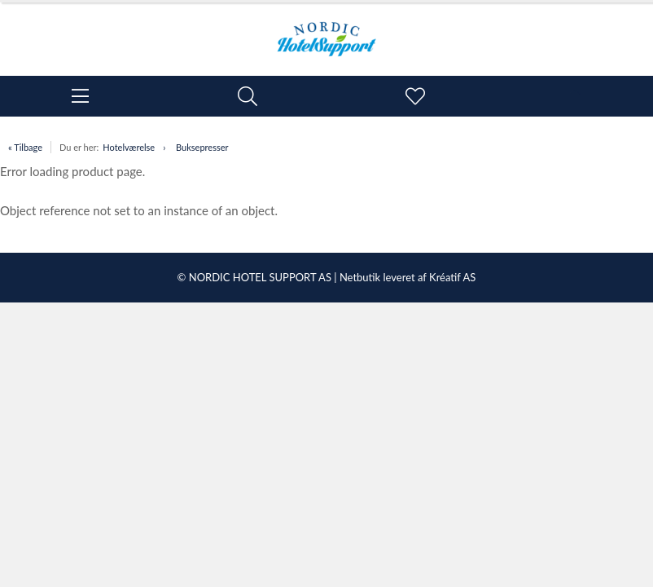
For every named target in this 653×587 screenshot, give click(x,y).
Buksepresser (202, 147)
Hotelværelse (129, 147)
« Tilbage (25, 147)
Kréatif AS (452, 277)
